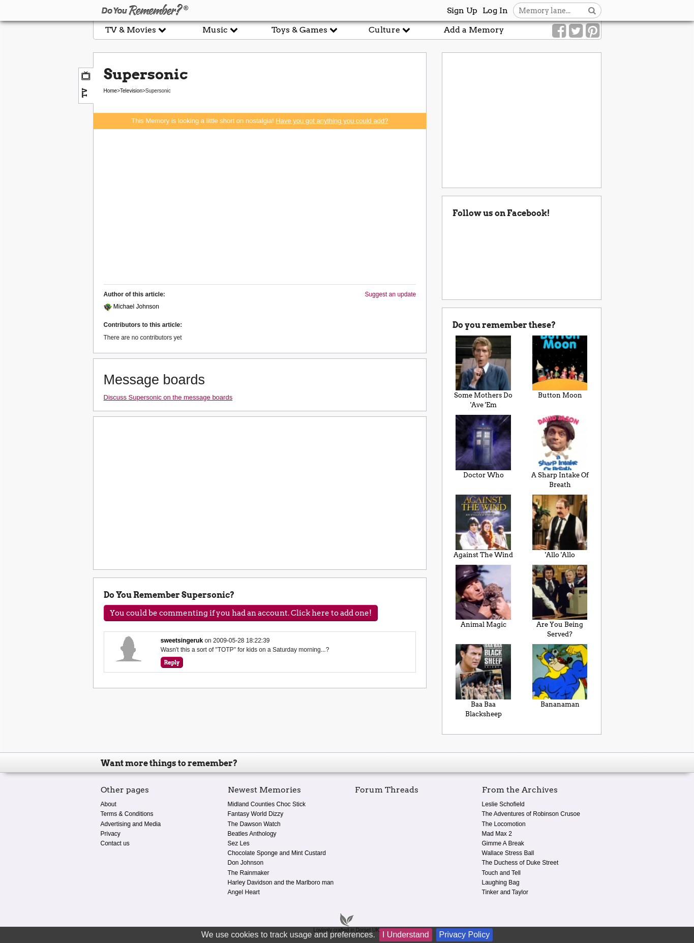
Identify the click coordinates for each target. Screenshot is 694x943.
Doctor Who (483, 447)
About (108, 804)
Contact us (115, 843)
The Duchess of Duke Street (520, 862)
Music (220, 30)
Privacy (110, 833)
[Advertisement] (260, 205)
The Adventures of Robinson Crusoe (531, 813)
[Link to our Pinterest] (592, 31)
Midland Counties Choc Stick (267, 804)
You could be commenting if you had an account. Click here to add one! (241, 613)
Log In (495, 10)
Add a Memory (474, 30)
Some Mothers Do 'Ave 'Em (483, 372)
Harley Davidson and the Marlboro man (281, 882)
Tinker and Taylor (505, 892)
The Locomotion (504, 824)
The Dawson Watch (254, 824)
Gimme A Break (503, 843)
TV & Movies (135, 30)
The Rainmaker (248, 872)
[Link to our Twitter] (576, 31)
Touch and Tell (501, 872)
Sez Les (239, 843)
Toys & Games (304, 30)
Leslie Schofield (503, 804)
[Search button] (592, 10)
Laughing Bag (501, 882)
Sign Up (462, 10)
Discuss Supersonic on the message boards (168, 397)
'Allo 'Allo (560, 527)
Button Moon (560, 368)
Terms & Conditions (127, 813)
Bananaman (560, 676)
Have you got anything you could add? (332, 121)
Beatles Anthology (252, 833)
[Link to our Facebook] (559, 31)
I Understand (405, 934)
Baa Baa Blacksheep (483, 681)
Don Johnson (246, 862)
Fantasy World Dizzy (256, 813)
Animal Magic (483, 597)
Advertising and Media (131, 824)
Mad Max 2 (497, 833)
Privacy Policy (464, 934)
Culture (389, 30)
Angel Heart (244, 892)
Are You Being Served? (560, 601)
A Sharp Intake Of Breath (560, 452)
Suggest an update (390, 294)
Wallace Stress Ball (508, 853)
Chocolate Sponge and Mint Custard (277, 853)
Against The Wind (483, 527)
